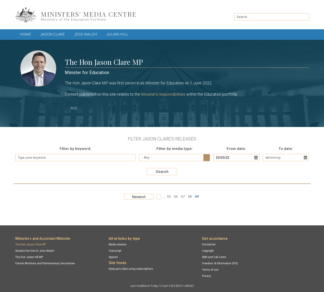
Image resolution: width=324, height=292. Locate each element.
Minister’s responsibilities (163, 94)
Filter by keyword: (75, 148)
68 (190, 196)
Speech (113, 257)
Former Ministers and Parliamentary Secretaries (45, 263)
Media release (117, 244)
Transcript (115, 250)
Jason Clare (52, 34)
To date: (286, 148)
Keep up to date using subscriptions (131, 268)
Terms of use (210, 269)
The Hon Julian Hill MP (29, 257)
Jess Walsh (85, 34)
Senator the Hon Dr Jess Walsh (34, 250)
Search (162, 171)
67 (183, 196)
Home (25, 34)
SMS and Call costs (214, 257)
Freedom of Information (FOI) (220, 263)
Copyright (208, 250)
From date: (236, 148)
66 (176, 196)
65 (169, 196)
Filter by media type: (174, 148)
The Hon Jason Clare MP (30, 244)
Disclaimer (209, 244)
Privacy (206, 276)
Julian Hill (117, 34)
